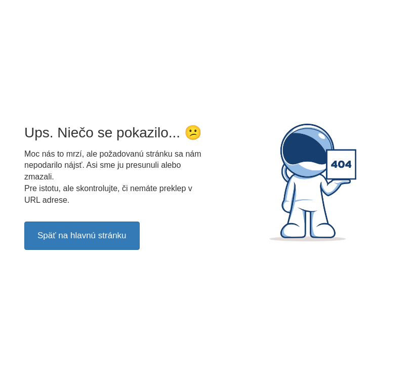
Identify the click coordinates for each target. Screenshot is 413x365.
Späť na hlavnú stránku (82, 235)
